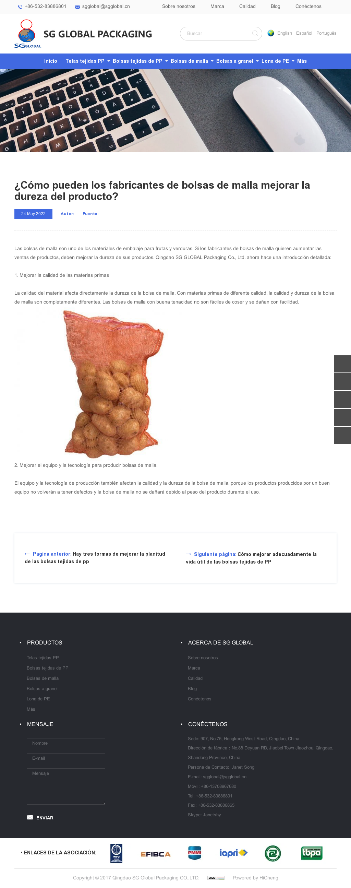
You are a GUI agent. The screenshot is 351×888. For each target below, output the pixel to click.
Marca (217, 6)
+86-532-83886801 (45, 6)
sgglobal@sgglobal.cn (106, 6)
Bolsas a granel (234, 61)
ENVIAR (44, 817)
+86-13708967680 (218, 787)
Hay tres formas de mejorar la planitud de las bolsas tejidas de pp (95, 558)
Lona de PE (275, 61)
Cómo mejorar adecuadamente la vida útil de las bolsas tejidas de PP (251, 558)
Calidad (247, 6)
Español (304, 34)
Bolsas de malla (189, 61)
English (284, 34)
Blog (275, 6)
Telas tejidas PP (85, 61)
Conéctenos (308, 6)
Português (326, 34)
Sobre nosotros (178, 6)
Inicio (50, 61)
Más (302, 61)
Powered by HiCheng (255, 878)
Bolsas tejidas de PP (137, 61)
